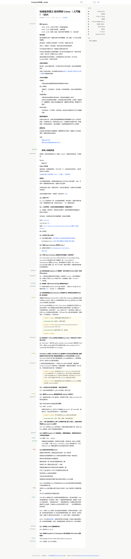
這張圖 (51, 519)
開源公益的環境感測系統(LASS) (51, 142)
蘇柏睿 (103, 14)
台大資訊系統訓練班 (65, 238)
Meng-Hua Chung (100, 34)
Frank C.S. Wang (100, 16)
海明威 (103, 19)
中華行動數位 (60, 241)
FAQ (66, 194)
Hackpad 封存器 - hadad (39, 2)
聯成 (57, 238)
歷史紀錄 (65, 17)
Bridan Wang (101, 26)
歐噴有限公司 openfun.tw (56, 555)
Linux (45, 226)
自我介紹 (47, 140)
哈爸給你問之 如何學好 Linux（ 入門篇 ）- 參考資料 (55, 174)
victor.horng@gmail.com (98, 21)
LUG (48, 223)
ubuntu (42, 228)
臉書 (43, 140)
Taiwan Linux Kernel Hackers (56, 226)
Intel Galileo (65, 248)
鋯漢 (73, 241)
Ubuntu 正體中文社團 (71, 226)
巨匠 (54, 238)
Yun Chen (102, 32)
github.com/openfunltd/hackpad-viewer (88, 555)
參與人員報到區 (93, 41)
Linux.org (46, 220)
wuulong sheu (101, 11)
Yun (52, 248)
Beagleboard (57, 248)
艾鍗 (54, 241)
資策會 (73, 238)
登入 (98, 2)
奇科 (70, 241)
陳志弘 (103, 29)
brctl (46, 289)
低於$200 (44, 251)
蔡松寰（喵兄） (101, 24)
